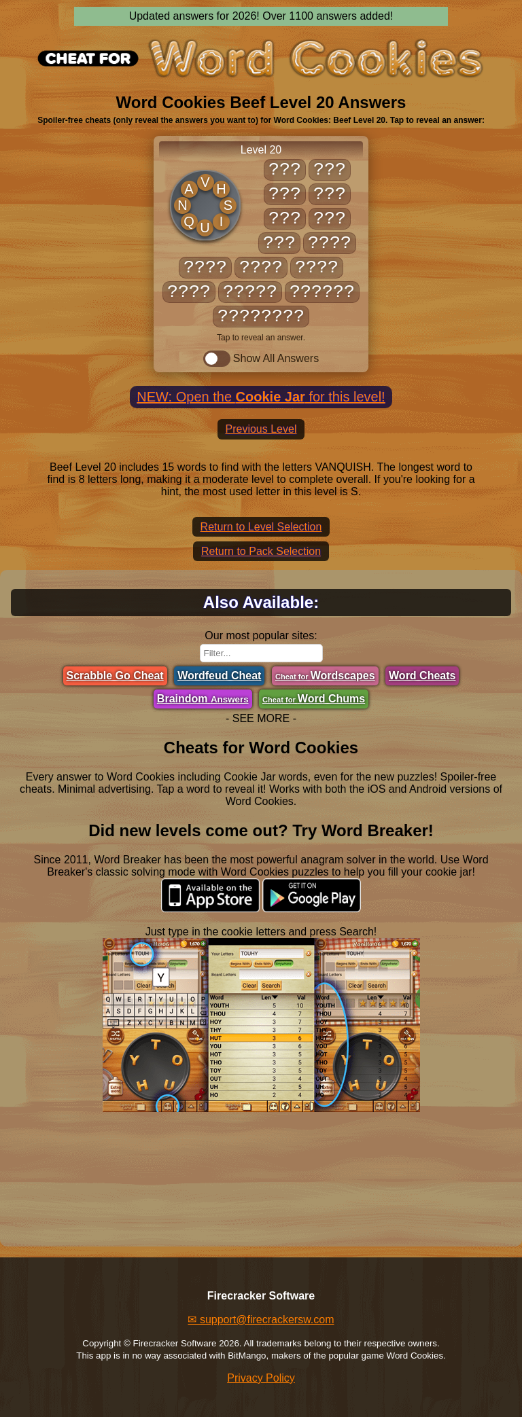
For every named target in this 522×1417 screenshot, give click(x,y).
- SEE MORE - (261, 718)
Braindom (203, 698)
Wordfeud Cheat (219, 675)
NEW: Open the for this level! (261, 396)
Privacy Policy (261, 1378)
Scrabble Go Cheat (115, 675)
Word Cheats (422, 675)
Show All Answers (261, 359)
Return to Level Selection (261, 527)
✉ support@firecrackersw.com (261, 1319)
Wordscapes (325, 675)
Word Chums (313, 698)
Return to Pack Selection (261, 551)
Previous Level (261, 429)
